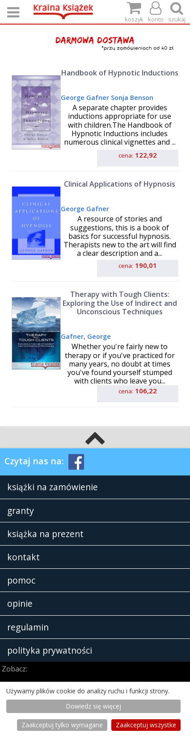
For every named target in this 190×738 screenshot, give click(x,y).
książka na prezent (45, 534)
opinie (20, 603)
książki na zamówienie (52, 487)
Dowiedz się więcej (93, 706)
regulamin (28, 627)
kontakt (23, 557)
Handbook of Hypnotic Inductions (119, 73)
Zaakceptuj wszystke (146, 725)
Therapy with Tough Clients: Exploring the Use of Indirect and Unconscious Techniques (120, 302)
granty (20, 511)
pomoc (21, 580)
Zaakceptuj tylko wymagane (62, 725)
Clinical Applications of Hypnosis (119, 184)
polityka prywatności (49, 650)
